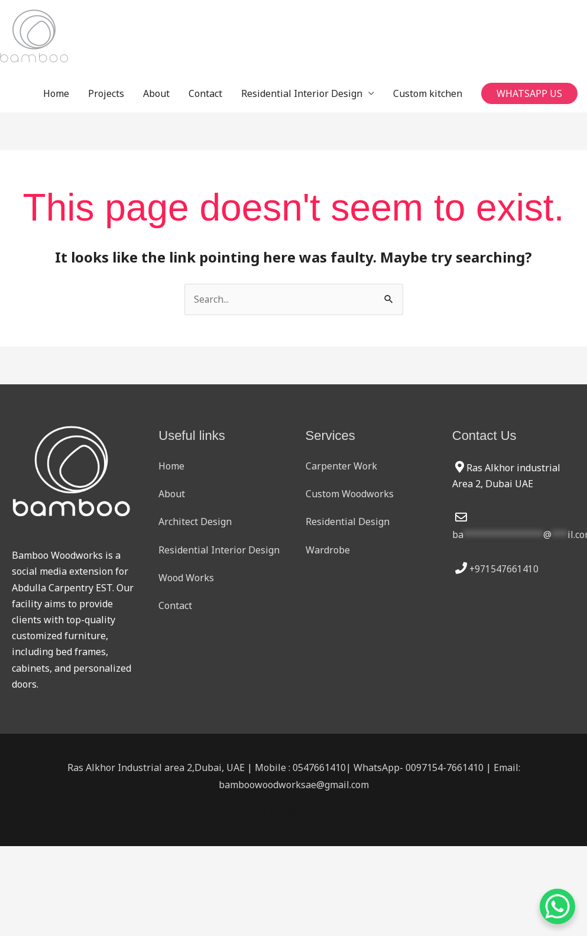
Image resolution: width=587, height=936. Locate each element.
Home (56, 93)
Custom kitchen (427, 93)
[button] (529, 93)
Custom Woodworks (350, 494)
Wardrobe (328, 549)
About (156, 93)
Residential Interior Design (301, 93)
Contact (205, 93)
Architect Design (195, 522)
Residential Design (348, 522)
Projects (106, 93)
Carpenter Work (341, 466)
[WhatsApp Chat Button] (557, 906)
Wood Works (186, 578)
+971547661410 (504, 569)
